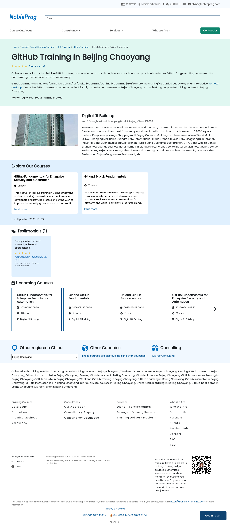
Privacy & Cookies (115, 508)
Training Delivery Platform (136, 417)
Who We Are (160, 30)
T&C (173, 445)
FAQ (173, 439)
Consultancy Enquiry (79, 412)
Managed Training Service (136, 412)
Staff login (115, 522)
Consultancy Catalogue (81, 418)
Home (16, 47)
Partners (176, 417)
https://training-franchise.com (187, 501)
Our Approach (74, 407)
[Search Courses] (132, 18)
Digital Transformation (134, 407)
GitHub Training (80, 47)
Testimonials (179, 428)
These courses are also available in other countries (114, 356)
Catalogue (19, 407)
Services (115, 30)
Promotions (20, 412)
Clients (175, 423)
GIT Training (64, 47)
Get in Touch (213, 515)
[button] (215, 309)
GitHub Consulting (163, 356)
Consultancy (70, 30)
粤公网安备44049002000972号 (130, 515)
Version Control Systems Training (38, 47)
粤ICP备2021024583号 (94, 515)
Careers (176, 434)
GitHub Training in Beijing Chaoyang (110, 47)
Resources (19, 423)
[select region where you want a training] (45, 357)
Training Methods (24, 417)
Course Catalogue (21, 30)
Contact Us (210, 30)
